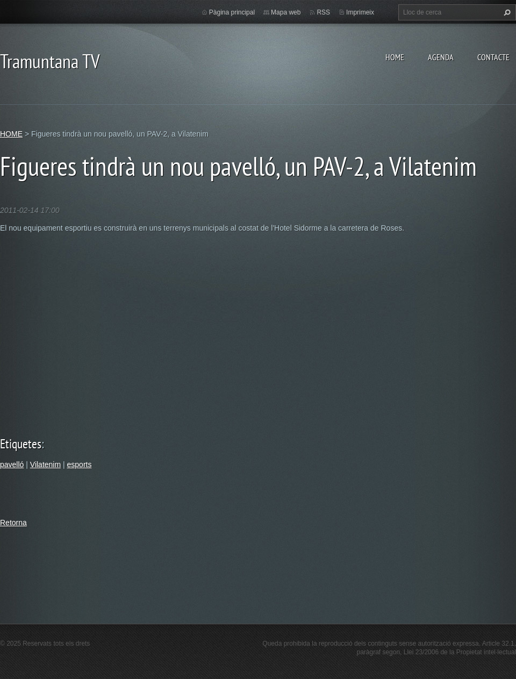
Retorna (13, 522)
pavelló (12, 464)
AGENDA (441, 57)
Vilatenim (45, 464)
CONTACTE (493, 57)
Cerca (506, 12)
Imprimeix (360, 12)
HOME (394, 57)
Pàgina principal (232, 12)
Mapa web (285, 12)
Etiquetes (20, 443)
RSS (323, 12)
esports (79, 464)
